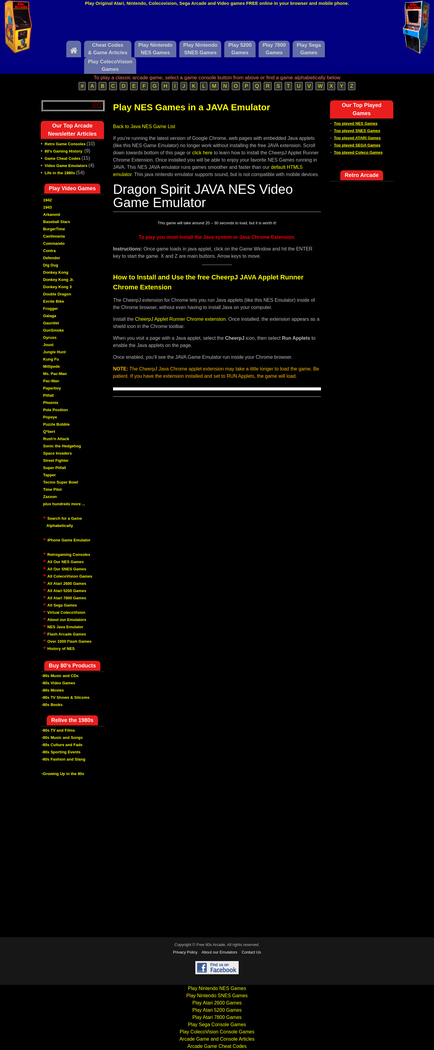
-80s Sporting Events (61, 752)
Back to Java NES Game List (144, 126)
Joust (48, 344)
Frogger (50, 308)
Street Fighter (56, 460)
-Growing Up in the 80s (63, 773)
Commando (54, 243)
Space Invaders (57, 453)
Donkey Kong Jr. (58, 279)
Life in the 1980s (60, 173)
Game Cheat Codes (62, 158)
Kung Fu (51, 359)
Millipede (51, 366)
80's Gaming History (64, 151)
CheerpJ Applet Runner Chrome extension (180, 319)
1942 (47, 200)
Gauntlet (51, 323)
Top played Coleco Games (358, 152)
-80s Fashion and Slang (63, 759)
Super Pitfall (54, 467)
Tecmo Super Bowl (60, 482)
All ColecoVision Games (69, 576)
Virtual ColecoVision (66, 612)
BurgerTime (54, 229)
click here (202, 152)
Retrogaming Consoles (68, 554)
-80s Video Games (58, 683)
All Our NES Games (65, 562)
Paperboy (52, 388)
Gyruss (50, 337)
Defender (51, 258)
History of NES (61, 648)
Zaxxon (50, 496)
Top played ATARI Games (357, 138)
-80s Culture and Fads (62, 745)
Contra (49, 250)
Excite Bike (53, 301)
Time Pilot (52, 489)
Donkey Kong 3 (57, 287)
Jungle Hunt (54, 352)
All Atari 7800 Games (66, 598)
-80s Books (52, 704)
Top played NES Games (356, 123)
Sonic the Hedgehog (62, 446)
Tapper (49, 475)
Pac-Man (51, 381)
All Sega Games (62, 605)
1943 (47, 207)
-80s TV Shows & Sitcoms (66, 697)
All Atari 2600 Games (66, 583)
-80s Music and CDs (60, 675)
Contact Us (251, 952)
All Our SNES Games (66, 569)
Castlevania (54, 236)
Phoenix (50, 402)
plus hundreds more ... (64, 504)
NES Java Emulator (65, 627)
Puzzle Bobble (56, 424)
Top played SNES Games (357, 130)
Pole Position (55, 410)
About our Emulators (66, 619)
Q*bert (49, 431)
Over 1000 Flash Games (69, 641)
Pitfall (48, 395)
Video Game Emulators (66, 165)
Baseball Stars (56, 221)
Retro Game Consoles (65, 144)
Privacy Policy (185, 952)
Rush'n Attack (56, 439)
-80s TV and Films (58, 730)
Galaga (49, 316)
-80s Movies (53, 690)
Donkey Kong (55, 272)
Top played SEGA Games (357, 145)
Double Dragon (57, 294)
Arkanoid (51, 214)
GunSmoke (53, 330)
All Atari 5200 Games (66, 590)
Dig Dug (50, 265)
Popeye (50, 417)
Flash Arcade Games (66, 634)
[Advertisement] (217, 25)
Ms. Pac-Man (55, 373)
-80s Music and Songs (62, 737)
